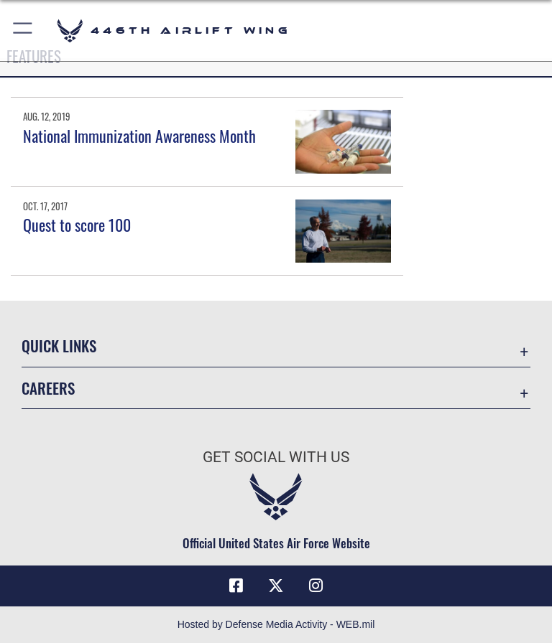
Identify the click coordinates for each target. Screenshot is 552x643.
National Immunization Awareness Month (139, 135)
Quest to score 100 (77, 224)
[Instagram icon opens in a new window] (316, 585)
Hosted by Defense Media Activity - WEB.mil (276, 624)
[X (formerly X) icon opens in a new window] (276, 585)
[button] (23, 30)
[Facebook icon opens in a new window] (236, 585)
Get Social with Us (276, 457)
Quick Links (59, 345)
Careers (48, 388)
